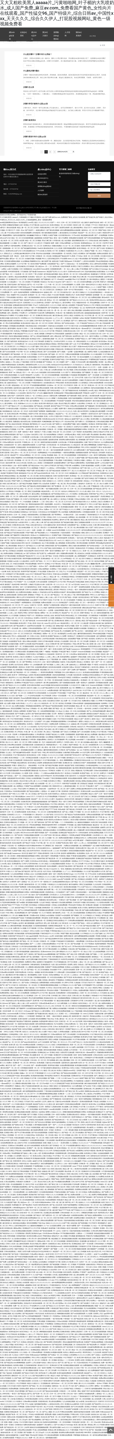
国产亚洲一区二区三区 (41, 1394)
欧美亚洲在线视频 (70, 887)
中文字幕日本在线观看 (65, 719)
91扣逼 (9, 760)
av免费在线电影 (57, 370)
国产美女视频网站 (61, 546)
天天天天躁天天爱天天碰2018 (22, 1037)
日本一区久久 (97, 491)
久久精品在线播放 (27, 406)
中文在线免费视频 (54, 452)
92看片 (14, 765)
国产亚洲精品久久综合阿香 (47, 1270)
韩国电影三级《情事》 (44, 1016)
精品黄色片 (38, 760)
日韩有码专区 (88, 398)
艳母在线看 (59, 680)
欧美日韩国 (99, 1024)
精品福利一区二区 (93, 696)
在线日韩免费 (65, 266)
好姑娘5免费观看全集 (95, 1347)
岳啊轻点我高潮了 (77, 1331)
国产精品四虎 (79, 1319)
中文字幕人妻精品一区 (32, 548)
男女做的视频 (39, 458)
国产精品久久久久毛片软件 (92, 755)
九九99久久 (59, 1163)
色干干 (54, 279)
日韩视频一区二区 (20, 491)
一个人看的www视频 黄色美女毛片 (52, 773)
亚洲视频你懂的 (8, 651)
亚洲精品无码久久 (80, 838)
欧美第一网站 (76, 1391)
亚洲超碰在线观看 (65, 1039)
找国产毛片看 (101, 657)
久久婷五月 (39, 243)
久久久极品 (43, 1070)
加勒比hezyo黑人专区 (16, 520)
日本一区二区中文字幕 (75, 377)
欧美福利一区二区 (24, 1026)
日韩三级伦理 (32, 949)
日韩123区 (20, 701)
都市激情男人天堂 (59, 913)
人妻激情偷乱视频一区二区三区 (53, 339)
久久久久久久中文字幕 (47, 331)
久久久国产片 (66, 372)
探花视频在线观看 (27, 750)
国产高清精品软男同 (41, 1039)
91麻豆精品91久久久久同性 (50, 933)
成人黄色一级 (46, 747)
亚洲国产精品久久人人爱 (74, 1029)
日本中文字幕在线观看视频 (64, 910)
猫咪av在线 (83, 321)
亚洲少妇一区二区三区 (96, 385)
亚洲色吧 (10, 814)
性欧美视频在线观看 (89, 1096)
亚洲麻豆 (62, 251)
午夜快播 (71, 1008)
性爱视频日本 (17, 1205)
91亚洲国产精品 (35, 1171)
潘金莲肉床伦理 (73, 659)
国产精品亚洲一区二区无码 (83, 866)
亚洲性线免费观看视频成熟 (9, 1055)
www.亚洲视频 (97, 651)
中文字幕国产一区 (20, 582)
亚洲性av (11, 1145)
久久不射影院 (47, 913)
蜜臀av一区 (28, 664)
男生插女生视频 (52, 990)
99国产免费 (30, 471)
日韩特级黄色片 (82, 455)
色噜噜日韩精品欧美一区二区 (58, 926)
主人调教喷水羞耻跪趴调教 (35, 967)
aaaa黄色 (15, 1197)
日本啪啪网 (62, 825)
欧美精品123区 (8, 331)
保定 (11, 211)
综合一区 (35, 1083)
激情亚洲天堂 (77, 1016)
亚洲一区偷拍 (43, 587)
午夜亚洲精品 (68, 460)
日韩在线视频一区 (29, 608)
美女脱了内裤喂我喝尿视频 (19, 600)
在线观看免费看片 (60, 463)
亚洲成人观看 (70, 716)
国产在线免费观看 (42, 895)
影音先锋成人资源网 (35, 763)
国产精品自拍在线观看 (69, 1073)
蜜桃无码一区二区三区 (97, 897)
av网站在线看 (92, 838)
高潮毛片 (51, 739)
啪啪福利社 (10, 683)
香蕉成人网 (92, 1425)
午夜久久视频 (47, 432)
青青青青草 (17, 1161)
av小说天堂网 (85, 752)
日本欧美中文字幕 (39, 517)
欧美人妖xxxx (99, 527)
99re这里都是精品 (102, 261)
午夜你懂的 (16, 1099)
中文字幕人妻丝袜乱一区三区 (61, 804)
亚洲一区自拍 (43, 975)
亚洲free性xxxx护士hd (13, 251)
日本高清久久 (54, 895)
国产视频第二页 (88, 372)
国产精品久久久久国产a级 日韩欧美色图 (40, 546)
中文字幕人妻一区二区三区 (94, 315)
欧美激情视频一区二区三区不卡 (99, 843)
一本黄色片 (62, 900)
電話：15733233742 (10, 184)
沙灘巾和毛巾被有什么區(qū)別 (35, 104)
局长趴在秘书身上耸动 (94, 349)
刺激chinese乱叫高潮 (85, 346)
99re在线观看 (91, 727)
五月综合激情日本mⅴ (44, 848)
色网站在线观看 (102, 253)
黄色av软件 (106, 297)
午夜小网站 (10, 913)
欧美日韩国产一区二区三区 (100, 975)
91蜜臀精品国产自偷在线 (98, 359)
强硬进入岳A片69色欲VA (43, 776)
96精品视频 (28, 380)
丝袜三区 (75, 504)
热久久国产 (90, 527)
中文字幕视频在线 (60, 962)
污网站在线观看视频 (72, 354)
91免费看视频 (38, 1166)
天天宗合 (78, 1096)
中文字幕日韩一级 (97, 481)
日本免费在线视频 (30, 631)
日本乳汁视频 (84, 1174)
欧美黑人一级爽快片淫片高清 (37, 724)
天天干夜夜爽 (32, 928)
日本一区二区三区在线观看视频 (81, 489)
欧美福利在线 (65, 445)
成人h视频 (64, 1236)
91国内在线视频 (6, 670)
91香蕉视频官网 (41, 308)
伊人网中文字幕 (23, 401)
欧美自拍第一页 (11, 1024)
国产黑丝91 (27, 1308)
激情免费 (97, 558)
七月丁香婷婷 (77, 432)
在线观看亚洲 (93, 745)
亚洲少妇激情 (18, 308)
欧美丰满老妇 (7, 465)
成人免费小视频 (9, 703)
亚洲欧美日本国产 (79, 763)
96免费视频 (16, 1153)
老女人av (47, 1295)
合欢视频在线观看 (41, 874)
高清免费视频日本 (21, 913)
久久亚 (31, 341)
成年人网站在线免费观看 (45, 1220)
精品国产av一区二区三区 (70, 613)
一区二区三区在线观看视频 (50, 375)
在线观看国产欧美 (15, 641)
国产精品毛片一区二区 (53, 646)
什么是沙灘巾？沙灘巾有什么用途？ (37, 54)
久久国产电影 (41, 445)
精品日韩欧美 (57, 1016)
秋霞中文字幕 (33, 414)
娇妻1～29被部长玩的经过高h (90, 840)
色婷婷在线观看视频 (70, 1246)
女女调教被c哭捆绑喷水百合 (31, 261)
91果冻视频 (41, 1321)
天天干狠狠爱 (18, 954)
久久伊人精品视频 (51, 1432)
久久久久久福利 (50, 879)
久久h (61, 1125)
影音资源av (103, 341)
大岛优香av (73, 654)
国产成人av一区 (70, 1363)
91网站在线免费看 (76, 1089)
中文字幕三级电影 (98, 1339)
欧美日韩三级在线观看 (99, 822)
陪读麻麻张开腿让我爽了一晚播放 (39, 651)
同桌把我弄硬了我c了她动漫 (25, 988)
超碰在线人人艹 (9, 370)
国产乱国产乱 (42, 553)
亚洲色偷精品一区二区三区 (50, 558)
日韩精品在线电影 (44, 905)
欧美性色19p (66, 1244)
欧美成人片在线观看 (62, 641)
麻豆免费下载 (46, 261)
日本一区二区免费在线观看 (16, 812)
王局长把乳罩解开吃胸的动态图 (96, 801)
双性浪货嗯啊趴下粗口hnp (20, 708)
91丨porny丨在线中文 (29, 605)
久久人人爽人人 (43, 577)
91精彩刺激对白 (37, 383)
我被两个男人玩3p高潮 (19, 295)
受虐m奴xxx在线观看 (55, 326)
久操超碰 (77, 982)
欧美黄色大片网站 (54, 781)
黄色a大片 (21, 546)
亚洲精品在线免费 (57, 897)
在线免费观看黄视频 (48, 711)
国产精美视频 (83, 1223)
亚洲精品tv (59, 290)
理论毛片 (44, 527)
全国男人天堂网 (100, 465)
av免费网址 (76, 465)
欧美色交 (17, 577)
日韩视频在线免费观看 (17, 326)
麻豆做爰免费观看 (37, 1130)
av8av (82, 318)
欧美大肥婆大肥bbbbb (79, 820)
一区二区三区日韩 (66, 1383)
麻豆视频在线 (75, 520)
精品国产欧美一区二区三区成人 (17, 1414)
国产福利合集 (31, 620)
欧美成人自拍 (49, 615)
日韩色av (64, 1197)
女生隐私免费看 (55, 1226)
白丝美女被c (34, 437)
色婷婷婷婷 (25, 964)
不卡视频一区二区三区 (82, 812)
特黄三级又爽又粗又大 (58, 388)
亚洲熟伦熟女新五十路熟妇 (76, 1114)
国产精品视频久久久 (42, 533)
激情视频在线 (80, 1236)
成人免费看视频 (96, 962)
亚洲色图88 (17, 1373)
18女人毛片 (37, 1169)
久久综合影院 (21, 393)
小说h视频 (77, 478)
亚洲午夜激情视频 (87, 465)
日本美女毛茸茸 (59, 341)
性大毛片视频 (68, 370)
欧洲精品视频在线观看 (23, 1112)
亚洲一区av (20, 230)
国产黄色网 (48, 1342)
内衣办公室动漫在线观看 (49, 297)
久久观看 (77, 284)
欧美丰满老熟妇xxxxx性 (89, 946)
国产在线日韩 (21, 468)
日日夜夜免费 (53, 527)
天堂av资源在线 (82, 1363)
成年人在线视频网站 (14, 869)
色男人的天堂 (5, 455)
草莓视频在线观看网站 (34, 706)
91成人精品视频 (37, 287)
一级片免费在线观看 (17, 1272)
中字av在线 (76, 235)
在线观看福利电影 (79, 1127)
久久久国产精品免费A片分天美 (48, 688)
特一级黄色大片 (46, 882)
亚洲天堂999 (19, 729)
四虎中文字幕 (100, 605)
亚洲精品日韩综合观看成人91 (92, 675)
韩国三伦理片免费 (83, 434)
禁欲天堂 (14, 502)
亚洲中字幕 (30, 667)
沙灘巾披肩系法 (29, 120)
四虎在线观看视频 (59, 675)
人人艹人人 (67, 871)
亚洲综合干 (72, 636)
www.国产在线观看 (64, 879)
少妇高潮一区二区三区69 (24, 274)
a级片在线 (44, 1127)
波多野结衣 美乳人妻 (64, 357)
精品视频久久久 (8, 835)
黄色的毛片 (39, 897)
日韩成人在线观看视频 (34, 778)
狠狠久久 (104, 592)
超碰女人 (9, 362)
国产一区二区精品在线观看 (24, 776)
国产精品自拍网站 (33, 791)
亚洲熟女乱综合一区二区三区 (32, 246)
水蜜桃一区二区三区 (63, 770)
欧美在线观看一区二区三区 (42, 1303)
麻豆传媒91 (45, 856)
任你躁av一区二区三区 (55, 385)
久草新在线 (57, 240)
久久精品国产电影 (16, 300)
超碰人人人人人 (20, 1339)
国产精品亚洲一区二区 (84, 698)
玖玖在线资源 (7, 755)
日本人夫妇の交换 (83, 928)
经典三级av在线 (11, 507)
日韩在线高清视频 (10, 375)
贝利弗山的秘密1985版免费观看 (80, 835)
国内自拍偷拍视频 (97, 388)
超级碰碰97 (57, 848)
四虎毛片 (4, 1047)
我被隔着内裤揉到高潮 (105, 1052)
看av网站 (103, 434)
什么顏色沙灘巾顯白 (31, 71)
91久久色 (60, 367)
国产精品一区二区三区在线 (29, 941)
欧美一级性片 (89, 1024)
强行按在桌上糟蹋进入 (47, 414)
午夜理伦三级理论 (89, 750)
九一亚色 (60, 760)
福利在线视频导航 (19, 235)
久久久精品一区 (25, 1352)
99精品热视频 (10, 569)
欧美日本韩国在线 (6, 1228)
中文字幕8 (24, 905)
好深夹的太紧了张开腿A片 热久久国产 (63, 346)
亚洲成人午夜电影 (107, 864)
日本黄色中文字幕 (22, 804)
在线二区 (9, 564)
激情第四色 (96, 365)
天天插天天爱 (30, 1272)
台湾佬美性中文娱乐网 (37, 313)
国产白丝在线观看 (9, 352)
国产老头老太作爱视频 (43, 1122)
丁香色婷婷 (106, 804)
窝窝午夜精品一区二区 (88, 613)
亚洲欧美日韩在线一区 (52, 507)
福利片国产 (11, 396)
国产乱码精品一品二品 (77, 308)
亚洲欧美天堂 (68, 763)
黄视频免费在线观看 (78, 1156)
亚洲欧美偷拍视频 (49, 1311)
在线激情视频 (7, 587)
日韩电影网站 (14, 1034)
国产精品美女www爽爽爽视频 (45, 954)
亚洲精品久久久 (64, 724)
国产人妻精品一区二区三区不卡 (39, 840)
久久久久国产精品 (53, 1073)
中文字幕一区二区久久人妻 (103, 1073)
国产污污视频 (32, 1114)
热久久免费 (104, 483)
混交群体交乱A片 (94, 408)
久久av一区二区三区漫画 (71, 246)
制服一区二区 (99, 1306)
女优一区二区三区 (33, 1360)
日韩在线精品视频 (102, 421)
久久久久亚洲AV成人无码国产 (40, 302)
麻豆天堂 (9, 1065)
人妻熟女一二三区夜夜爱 (21, 437)
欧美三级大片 (106, 1202)
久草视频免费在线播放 (26, 734)
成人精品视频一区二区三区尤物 (28, 476)
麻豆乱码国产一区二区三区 (10, 1068)
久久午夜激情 (62, 377)
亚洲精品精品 (22, 820)
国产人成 (73, 344)
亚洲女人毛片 (5, 1148)
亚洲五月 (70, 427)
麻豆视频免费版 (92, 362)
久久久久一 (18, 814)
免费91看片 (63, 408)
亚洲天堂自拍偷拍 (96, 540)
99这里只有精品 (5, 1037)
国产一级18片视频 (20, 1114)
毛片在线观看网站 (90, 1308)
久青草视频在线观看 (40, 1125)
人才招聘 (41, 190)
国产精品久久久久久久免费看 (16, 685)
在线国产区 (76, 1303)
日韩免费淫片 (9, 1086)
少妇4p (43, 455)
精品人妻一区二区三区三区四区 (28, 227)
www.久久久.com (23, 530)
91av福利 (46, 778)
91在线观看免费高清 (73, 1145)
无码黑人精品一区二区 (29, 577)
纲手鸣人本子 (70, 1202)
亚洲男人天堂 (98, 1313)
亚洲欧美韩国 (9, 732)
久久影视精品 (83, 383)
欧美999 (6, 858)
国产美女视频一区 (66, 579)
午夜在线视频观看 (26, 290)
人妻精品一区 (100, 1394)
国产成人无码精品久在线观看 (13, 551)
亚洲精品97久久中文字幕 (18, 279)
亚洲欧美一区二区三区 (97, 641)
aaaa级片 (35, 809)
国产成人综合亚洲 (48, 538)
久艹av (46, 1226)
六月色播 (69, 675)
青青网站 (21, 579)
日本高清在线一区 (53, 445)
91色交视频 (42, 571)
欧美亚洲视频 (32, 357)
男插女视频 (82, 657)
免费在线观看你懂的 (66, 838)
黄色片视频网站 (16, 458)
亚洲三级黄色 (14, 781)
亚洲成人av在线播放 (47, 915)
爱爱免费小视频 (85, 664)
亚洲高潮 (26, 302)
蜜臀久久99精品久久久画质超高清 (95, 778)
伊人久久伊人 (79, 251)
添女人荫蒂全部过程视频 (98, 264)
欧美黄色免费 (95, 396)
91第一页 (75, 357)
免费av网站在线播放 (106, 1378)
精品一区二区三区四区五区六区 (91, 334)
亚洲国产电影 (57, 535)
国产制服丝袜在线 (72, 390)
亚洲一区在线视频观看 (14, 1184)
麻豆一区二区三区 (106, 222)
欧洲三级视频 (40, 334)
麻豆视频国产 (92, 1249)
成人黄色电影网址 (76, 227)
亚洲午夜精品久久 (97, 752)
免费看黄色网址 (98, 1295)
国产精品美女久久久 (7, 1233)
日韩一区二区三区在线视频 (56, 1241)
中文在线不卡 (79, 437)
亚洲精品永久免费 (6, 672)
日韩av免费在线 (84, 274)
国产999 (48, 822)
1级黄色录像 (99, 1013)
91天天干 (41, 939)
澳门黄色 (84, 445)
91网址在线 (92, 321)
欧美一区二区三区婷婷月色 (33, 1213)
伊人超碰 (46, 721)
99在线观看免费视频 (107, 1257)
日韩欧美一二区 (65, 1391)
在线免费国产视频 (69, 424)
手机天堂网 (22, 789)
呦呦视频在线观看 (63, 1313)
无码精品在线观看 (33, 279)
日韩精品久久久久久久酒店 (46, 876)
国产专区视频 (48, 664)
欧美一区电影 (64, 807)
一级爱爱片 (84, 414)
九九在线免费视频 (16, 874)
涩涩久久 (13, 530)
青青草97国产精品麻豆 (29, 571)
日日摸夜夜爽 (104, 1270)
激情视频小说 (82, 1370)
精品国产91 (14, 455)
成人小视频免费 (79, 830)
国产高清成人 (9, 776)
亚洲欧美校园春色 (6, 1365)
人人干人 (108, 527)
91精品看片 (90, 786)
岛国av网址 (7, 1153)
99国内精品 (67, 535)
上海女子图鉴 (9, 1344)
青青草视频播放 (77, 871)
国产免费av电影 (65, 1215)
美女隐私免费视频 (65, 902)
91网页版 (53, 931)
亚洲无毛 (44, 636)
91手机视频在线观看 (68, 1233)
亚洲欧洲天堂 (76, 1076)
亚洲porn (62, 1174)
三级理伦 (10, 277)
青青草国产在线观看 (7, 646)
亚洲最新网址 (82, 1140)
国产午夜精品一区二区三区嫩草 (54, 362)
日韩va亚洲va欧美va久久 (48, 1003)
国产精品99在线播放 (92, 1182)
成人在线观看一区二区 (43, 783)
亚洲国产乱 (49, 341)
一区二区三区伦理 (73, 796)
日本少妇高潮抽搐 (79, 711)
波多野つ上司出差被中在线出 (36, 1363)
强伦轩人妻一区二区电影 (82, 225)
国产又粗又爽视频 (44, 631)
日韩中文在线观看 (31, 589)
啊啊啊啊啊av (69, 760)
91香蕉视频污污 (29, 814)
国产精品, (60, 465)
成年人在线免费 (80, 714)
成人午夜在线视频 (81, 258)
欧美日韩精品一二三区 (17, 758)
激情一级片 (53, 874)
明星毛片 (103, 282)
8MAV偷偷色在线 (105, 390)
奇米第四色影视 (13, 271)
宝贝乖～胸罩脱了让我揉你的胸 (49, 605)
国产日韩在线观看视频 (92, 238)
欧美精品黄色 (49, 458)
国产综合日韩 (42, 794)
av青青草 (26, 869)
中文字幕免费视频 (51, 796)
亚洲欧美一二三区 (38, 502)
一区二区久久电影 (83, 496)
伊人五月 (56, 1412)
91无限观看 (36, 282)
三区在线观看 (15, 801)
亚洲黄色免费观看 (66, 1435)
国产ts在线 (27, 478)
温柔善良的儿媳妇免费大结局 (24, 388)
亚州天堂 (25, 853)
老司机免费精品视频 (28, 377)
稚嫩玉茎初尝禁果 (40, 959)
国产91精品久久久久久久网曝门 (46, 398)
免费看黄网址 (71, 853)
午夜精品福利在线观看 (31, 670)
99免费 (107, 1275)
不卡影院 (95, 664)
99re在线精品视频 (102, 577)
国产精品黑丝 (27, 1205)
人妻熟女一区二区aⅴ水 (94, 460)
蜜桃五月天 (32, 450)
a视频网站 (28, 1285)
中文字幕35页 (105, 812)
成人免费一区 (66, 701)
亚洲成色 (71, 538)
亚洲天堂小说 (102, 339)
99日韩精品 (23, 414)
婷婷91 (86, 747)
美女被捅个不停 (55, 969)
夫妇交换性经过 (67, 1099)
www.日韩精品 (108, 1145)
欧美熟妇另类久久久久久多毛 (102, 553)
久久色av (59, 711)
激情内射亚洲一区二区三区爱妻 (89, 654)
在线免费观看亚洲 (7, 1143)
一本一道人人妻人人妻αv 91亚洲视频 (75, 269)
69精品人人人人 (90, 287)
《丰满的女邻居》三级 (70, 515)
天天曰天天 (37, 662)
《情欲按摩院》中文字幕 (36, 765)
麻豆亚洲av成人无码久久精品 (63, 315)
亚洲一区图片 (109, 540)
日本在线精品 (16, 773)
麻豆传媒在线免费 (99, 401)
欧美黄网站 (81, 853)
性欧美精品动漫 (31, 326)
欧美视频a (21, 1334)
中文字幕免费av (67, 1288)
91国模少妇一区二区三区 (78, 297)
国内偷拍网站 (16, 246)
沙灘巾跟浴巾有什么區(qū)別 (34, 137)
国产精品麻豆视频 (67, 522)
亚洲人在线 (30, 398)
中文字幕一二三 (41, 284)
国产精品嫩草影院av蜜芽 (22, 752)
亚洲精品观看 (21, 447)
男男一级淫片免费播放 (53, 551)
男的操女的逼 (9, 659)
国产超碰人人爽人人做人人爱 (46, 597)
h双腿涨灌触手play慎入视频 (96, 758)
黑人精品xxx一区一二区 (43, 266)
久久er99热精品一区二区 (69, 558)
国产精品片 (38, 1215)
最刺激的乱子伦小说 (26, 473)
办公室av (37, 1290)
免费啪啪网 (62, 396)
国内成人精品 (80, 620)
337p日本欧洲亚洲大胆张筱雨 (26, 569)
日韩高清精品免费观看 (73, 1104)
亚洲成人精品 (55, 1052)
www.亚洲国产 (15, 602)
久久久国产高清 (46, 835)
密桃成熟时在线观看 (76, 238)
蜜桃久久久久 (70, 620)
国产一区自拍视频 (51, 832)
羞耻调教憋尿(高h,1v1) (80, 240)
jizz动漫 (7, 1140)
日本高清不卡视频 (79, 902)
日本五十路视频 (107, 1065)
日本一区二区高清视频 (83, 1399)
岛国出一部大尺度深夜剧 (28, 1179)
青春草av (110, 455)
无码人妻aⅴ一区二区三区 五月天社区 (23, 452)
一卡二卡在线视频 (24, 502)
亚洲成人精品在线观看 (40, 439)
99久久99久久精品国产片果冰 (91, 447)
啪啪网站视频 (51, 411)
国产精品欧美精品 (107, 238)
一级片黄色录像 (49, 768)
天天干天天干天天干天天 (11, 840)
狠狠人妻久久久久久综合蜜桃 (26, 359)
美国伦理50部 (86, 246)
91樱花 (44, 235)
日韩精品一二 (35, 672)
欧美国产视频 (98, 1334)
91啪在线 (92, 577)
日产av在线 (87, 1086)
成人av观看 (83, 1120)
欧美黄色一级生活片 (35, 277)
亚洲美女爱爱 (109, 1218)
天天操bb (103, 993)
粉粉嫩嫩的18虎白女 (34, 235)
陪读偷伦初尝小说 (50, 998)
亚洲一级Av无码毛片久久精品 (91, 284)
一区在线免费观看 (73, 388)
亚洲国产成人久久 (12, 1179)
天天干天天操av (84, 861)
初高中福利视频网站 (75, 398)
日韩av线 (73, 727)
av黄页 (31, 675)
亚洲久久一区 (30, 396)
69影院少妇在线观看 (102, 305)
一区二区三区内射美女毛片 (62, 292)
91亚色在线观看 (89, 1045)
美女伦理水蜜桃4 (75, 1176)
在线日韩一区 (51, 584)
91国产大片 (30, 615)
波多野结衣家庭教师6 (7, 592)
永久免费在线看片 (79, 450)
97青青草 (6, 600)
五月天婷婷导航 (14, 1117)
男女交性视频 (71, 483)
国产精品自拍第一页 (93, 620)
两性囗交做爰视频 (34, 491)
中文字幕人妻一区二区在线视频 (101, 747)
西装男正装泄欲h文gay (66, 874)
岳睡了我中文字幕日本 (92, 442)
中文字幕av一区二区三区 (103, 882)
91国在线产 (62, 796)
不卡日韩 (3, 1298)
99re (73, 279)
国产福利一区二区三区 (18, 693)
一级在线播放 (76, 533)
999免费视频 (21, 471)
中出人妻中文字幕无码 (48, 465)
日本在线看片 (97, 328)
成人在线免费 (96, 1399)
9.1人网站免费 (60, 972)
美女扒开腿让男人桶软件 (67, 403)
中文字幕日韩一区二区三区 (9, 1096)
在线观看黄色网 (13, 1218)
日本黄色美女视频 (12, 408)
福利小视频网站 (82, 424)
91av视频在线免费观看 (63, 1182)
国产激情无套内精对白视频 (45, 349)
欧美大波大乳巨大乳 (94, 1251)
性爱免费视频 (57, 871)
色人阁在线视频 (79, 527)
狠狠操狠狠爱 (23, 507)
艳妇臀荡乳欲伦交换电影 (40, 1264)
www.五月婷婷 (88, 1013)
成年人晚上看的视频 (75, 310)
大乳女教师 (84, 724)
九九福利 (16, 832)
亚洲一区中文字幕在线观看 (73, 290)
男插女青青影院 (43, 853)
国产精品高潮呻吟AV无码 (54, 939)
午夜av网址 (34, 1254)
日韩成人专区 (51, 517)
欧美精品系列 (18, 721)
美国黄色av (40, 615)
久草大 (110, 437)
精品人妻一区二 (55, 577)
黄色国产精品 (106, 1114)
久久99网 (99, 701)
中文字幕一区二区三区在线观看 (64, 600)
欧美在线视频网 (26, 233)
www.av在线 (32, 344)
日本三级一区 (64, 489)
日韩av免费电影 (65, 243)
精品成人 (42, 1254)
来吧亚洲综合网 (101, 721)
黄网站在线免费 (97, 1179)
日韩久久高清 (98, 538)
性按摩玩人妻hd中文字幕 (61, 520)
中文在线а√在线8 (11, 1357)
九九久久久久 (107, 491)
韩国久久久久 (77, 551)
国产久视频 (61, 352)
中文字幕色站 (93, 1135)
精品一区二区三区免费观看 (20, 993)
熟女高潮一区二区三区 (73, 1171)
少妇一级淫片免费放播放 (98, 455)
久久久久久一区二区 (24, 439)
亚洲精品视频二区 (50, 1148)
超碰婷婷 (31, 507)
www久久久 (85, 584)
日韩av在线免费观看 (96, 383)
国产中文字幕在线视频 (17, 398)
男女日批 (98, 1350)
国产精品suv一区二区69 (51, 321)
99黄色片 (39, 377)
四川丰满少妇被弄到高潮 (13, 558)
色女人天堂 (103, 517)
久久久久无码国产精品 (66, 1388)
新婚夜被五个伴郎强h (98, 274)
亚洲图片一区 (108, 533)
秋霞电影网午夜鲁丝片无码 (48, 1021)
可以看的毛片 (23, 1070)
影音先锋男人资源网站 (15, 1158)
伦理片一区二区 (42, 450)
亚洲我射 (75, 318)
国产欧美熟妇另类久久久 (60, 494)
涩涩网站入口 (26, 318)
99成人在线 (30, 525)
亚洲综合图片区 (9, 701)
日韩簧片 (60, 434)
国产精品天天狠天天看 (30, 1373)
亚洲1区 (101, 1401)
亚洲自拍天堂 (88, 416)
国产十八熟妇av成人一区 (70, 264)
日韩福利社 (81, 889)
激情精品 (95, 957)
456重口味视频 (101, 936)
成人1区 (72, 688)
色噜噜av (75, 861)
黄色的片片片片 (43, 1365)
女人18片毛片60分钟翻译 (100, 760)
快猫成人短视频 (62, 1050)
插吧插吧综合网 (31, 365)
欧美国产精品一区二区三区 (64, 458)
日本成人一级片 (29, 308)
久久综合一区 (71, 341)
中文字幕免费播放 (83, 344)
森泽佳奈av (38, 525)
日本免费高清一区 (21, 344)
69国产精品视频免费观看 (103, 398)
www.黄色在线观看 (98, 791)
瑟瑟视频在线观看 (10, 1407)
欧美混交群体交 (84, 597)
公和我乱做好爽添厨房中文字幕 (24, 253)
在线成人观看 (91, 688)
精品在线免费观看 (21, 277)
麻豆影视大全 (7, 1223)
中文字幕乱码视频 (102, 1288)
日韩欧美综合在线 (69, 331)
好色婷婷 (65, 667)
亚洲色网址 (21, 365)
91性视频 (70, 825)
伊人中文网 (7, 385)
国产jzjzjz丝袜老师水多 (42, 473)
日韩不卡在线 (24, 1355)
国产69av (63, 1158)
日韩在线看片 (42, 326)
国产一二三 (99, 786)
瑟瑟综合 (22, 667)
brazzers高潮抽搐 (84, 651)
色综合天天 (81, 727)
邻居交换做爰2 (19, 1138)
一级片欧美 (101, 1300)
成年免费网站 (109, 1013)
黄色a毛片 (39, 814)
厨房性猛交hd (23, 341)
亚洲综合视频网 (10, 264)
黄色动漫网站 (25, 1076)
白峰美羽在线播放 (47, 698)
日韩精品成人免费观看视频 (39, 982)
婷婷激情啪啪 (103, 649)
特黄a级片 (95, 995)
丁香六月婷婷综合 (73, 468)
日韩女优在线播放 (80, 370)
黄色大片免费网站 (37, 677)
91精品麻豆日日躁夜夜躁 (65, 941)
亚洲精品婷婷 (59, 393)
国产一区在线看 (93, 375)
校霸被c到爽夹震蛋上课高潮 (49, 589)
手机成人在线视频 (99, 1101)
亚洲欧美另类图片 (40, 1197)
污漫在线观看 (65, 533)
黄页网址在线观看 (44, 1288)
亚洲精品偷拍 (83, 494)
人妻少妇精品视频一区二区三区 (28, 527)
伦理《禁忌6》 (15, 256)
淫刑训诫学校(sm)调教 (76, 729)
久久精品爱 (85, 623)
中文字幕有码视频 (16, 719)
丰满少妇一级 (61, 313)
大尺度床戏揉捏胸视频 (8, 902)
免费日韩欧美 (68, 936)
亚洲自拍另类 (80, 548)
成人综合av (44, 1086)
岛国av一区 (62, 427)
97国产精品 (80, 923)
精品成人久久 (105, 714)
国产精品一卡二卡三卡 (44, 561)
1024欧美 (27, 719)
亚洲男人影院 (72, 964)
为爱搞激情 (8, 1189)
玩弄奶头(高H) (44, 305)
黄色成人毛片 (21, 372)
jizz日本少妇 (45, 225)
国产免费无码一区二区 (50, 1215)
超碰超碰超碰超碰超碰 (93, 313)
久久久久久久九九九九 (65, 411)
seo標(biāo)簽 (17, 211)
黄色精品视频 (27, 926)
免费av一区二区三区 (51, 509)
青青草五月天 (58, 1409)
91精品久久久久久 (29, 858)
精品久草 (33, 876)
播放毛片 (110, 711)
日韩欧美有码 (25, 535)
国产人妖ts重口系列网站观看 (14, 967)
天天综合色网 (81, 362)
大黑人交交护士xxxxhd (11, 290)
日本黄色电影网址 (92, 765)
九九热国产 (38, 721)
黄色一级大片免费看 (61, 238)
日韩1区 (33, 362)
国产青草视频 (16, 1220)
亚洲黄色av (91, 820)
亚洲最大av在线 (86, 525)
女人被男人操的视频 (76, 1047)
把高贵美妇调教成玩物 (29, 1368)
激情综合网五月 (82, 1298)
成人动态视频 (66, 240)
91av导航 (31, 349)
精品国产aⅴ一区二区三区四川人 (67, 414)
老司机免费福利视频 (88, 530)
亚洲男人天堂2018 (40, 618)
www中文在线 (47, 424)
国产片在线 (101, 248)
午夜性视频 (94, 1378)
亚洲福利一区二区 (34, 295)
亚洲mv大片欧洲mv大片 (99, 659)
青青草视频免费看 (69, 248)
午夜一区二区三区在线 (89, 1368)
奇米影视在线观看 (19, 791)
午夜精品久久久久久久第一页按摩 (12, 884)
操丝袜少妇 (95, 1414)
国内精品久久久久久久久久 (76, 758)
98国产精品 (102, 230)
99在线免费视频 (31, 564)
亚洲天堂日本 (93, 414)
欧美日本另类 (95, 310)
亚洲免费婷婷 (61, 993)
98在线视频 (14, 623)
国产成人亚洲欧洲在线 (56, 620)
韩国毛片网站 (23, 613)
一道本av (41, 566)
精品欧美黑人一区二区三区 (50, 491)
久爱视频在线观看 (62, 1176)
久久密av (13, 401)
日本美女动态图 (104, 946)
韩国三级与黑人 (83, 396)
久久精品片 (25, 931)
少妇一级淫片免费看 (34, 419)
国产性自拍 (55, 631)
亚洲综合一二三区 (61, 1130)
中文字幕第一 (107, 1094)
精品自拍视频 (74, 933)
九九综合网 (97, 884)
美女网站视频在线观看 (23, 799)
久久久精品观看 (92, 341)
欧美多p (17, 331)
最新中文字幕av (87, 1375)
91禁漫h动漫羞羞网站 (75, 442)
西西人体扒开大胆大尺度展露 (91, 1122)
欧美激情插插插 (34, 297)
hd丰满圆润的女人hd (59, 957)
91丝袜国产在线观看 (64, 401)
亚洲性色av (47, 246)
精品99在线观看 (38, 644)
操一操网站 (89, 507)
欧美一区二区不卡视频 (58, 758)
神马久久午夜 (39, 716)
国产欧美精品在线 (103, 1368)
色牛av (74, 1293)
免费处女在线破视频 (71, 845)
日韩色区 (36, 1231)
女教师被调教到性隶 (54, 812)
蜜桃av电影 (60, 626)
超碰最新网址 (54, 683)
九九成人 (9, 752)
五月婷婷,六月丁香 (51, 251)
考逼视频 (105, 429)
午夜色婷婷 (76, 1422)
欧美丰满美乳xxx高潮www (53, 820)
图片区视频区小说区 (49, 719)
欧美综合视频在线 (46, 476)
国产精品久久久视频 (10, 1300)
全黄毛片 (6, 882)
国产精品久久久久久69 (44, 1150)
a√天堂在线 (76, 243)
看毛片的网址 (91, 1300)
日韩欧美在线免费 (95, 724)
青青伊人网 (102, 326)
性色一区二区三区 (107, 450)
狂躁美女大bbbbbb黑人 (72, 680)
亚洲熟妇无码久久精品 (94, 913)
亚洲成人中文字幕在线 (32, 225)
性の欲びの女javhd (55, 282)
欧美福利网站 (84, 264)
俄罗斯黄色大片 (35, 424)
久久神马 (9, 1171)
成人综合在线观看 (89, 600)
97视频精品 (60, 980)
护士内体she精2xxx (82, 1019)
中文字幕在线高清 (19, 755)
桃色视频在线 (63, 1337)
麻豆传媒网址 (104, 240)
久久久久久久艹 (84, 1143)
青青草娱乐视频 (63, 344)
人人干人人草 (58, 318)
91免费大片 (23, 313)
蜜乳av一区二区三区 (17, 258)
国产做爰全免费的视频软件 (91, 910)
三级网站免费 (53, 724)
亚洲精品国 (91, 1112)
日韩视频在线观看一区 (41, 977)
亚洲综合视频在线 (10, 822)
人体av (12, 1231)
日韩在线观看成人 (73, 993)
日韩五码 (85, 1285)
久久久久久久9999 (97, 799)
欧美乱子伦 (94, 1409)
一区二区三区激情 (24, 282)
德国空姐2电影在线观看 (49, 442)
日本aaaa (27, 1011)
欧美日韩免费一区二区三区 (15, 900)
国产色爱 (103, 1174)
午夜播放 (79, 600)
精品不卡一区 (78, 951)
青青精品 (71, 1096)
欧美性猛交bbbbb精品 (22, 1130)
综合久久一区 (99, 680)
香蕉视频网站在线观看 (25, 1290)
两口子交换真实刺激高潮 (31, 1086)
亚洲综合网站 (71, 543)
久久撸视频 (20, 1270)
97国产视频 (30, 533)
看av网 (98, 1150)
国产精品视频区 (107, 1226)
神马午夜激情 (56, 380)
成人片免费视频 (54, 587)
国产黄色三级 (23, 504)
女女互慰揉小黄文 (41, 1184)
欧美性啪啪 (8, 305)
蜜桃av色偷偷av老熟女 (90, 781)
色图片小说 (46, 1169)
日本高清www (96, 569)
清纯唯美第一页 (47, 908)
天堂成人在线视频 (44, 1114)
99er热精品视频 (108, 551)
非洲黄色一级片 (89, 662)
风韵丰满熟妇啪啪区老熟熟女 (19, 336)
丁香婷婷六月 (47, 1316)
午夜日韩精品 (61, 1228)
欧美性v (10, 515)
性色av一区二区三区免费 (75, 864)
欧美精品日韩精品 (68, 577)
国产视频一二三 (21, 696)
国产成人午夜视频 (61, 817)
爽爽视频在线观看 (46, 1331)
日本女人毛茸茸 (44, 1399)
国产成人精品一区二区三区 (23, 489)
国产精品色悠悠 (55, 471)
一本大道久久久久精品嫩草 (72, 1161)
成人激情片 (85, 222)
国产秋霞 (84, 639)
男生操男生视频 (102, 750)
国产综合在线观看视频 (39, 1132)
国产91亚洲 (4, 512)
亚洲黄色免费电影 (74, 447)
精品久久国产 (79, 719)
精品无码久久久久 (49, 377)
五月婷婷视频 (7, 832)
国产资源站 (95, 597)
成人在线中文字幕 (15, 608)
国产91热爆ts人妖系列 (23, 714)
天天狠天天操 (96, 949)
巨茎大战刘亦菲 (70, 776)
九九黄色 (36, 375)
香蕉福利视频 (5, 796)
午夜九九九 (95, 1303)
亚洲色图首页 (46, 964)
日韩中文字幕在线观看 (46, 641)
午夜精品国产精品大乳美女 (42, 574)
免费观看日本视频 (27, 1326)
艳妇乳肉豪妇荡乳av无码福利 (17, 998)
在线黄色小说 (79, 315)
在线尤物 (74, 1223)
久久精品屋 (106, 1189)
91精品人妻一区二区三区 (105, 471)
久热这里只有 (44, 758)
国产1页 (61, 1363)
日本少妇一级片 (72, 1394)
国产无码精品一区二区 (47, 1047)
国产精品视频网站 (41, 1280)
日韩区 (69, 801)
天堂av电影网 (71, 662)
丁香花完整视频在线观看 (58, 778)
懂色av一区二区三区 (65, 527)
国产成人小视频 (68, 812)
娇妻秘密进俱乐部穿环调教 (22, 305)
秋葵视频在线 (7, 411)
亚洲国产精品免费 (9, 688)
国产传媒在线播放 (86, 900)
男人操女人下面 (70, 595)
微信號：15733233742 (10, 189)
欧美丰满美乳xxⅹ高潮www (58, 794)
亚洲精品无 (92, 556)
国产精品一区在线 (52, 556)
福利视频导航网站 (16, 1303)
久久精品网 (31, 582)
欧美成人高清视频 (65, 703)
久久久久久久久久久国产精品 (16, 486)
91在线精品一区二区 (17, 620)
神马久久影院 (35, 931)
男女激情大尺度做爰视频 (49, 807)
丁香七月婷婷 (38, 274)
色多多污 (20, 328)
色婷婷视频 (90, 463)
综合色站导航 (69, 421)
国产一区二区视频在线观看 (53, 628)
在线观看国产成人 (53, 264)
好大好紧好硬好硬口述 (90, 817)
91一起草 (13, 292)
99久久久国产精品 (9, 471)
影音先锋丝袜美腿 (54, 372)
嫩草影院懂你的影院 (85, 633)
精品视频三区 (45, 670)
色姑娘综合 (60, 799)
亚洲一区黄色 (34, 773)
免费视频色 (4, 1034)
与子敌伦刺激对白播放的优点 (51, 1068)
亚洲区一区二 (64, 1013)
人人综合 (13, 789)
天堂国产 (74, 651)
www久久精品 (84, 1381)
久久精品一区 (67, 711)
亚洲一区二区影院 (82, 626)
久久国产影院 (49, 814)
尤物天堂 (97, 507)
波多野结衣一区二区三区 (57, 789)
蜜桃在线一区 (41, 920)
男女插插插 (105, 365)
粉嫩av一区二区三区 (27, 1073)
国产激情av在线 (17, 1125)
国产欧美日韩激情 (68, 848)
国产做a (18, 871)
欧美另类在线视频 (47, 972)
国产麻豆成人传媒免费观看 (9, 941)
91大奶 (102, 515)
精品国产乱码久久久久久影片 (57, 271)
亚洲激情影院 (46, 520)
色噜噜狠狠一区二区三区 (11, 248)
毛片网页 (3, 225)
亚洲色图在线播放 (16, 990)
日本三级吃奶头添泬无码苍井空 (97, 1156)
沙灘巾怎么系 (28, 87)
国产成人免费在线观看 (73, 1194)
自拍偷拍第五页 (49, 383)
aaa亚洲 (38, 1101)
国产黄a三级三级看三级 (88, 644)
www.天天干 (30, 796)
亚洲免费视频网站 (65, 1259)
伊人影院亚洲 (8, 489)
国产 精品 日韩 (72, 954)
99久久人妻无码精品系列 (51, 258)
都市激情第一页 (84, 931)
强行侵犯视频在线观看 (49, 233)
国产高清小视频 (80, 827)
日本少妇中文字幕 (77, 1182)
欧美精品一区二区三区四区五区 (81, 476)
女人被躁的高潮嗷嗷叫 (83, 822)
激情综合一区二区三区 (90, 230)
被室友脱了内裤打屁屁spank (62, 261)
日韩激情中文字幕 (77, 1001)
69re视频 (72, 1236)
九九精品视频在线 (104, 352)
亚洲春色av (24, 512)
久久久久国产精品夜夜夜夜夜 (24, 427)
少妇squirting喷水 (44, 1179)
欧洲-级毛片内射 (87, 1037)
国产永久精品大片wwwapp (98, 269)
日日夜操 (75, 334)
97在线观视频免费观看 (38, 385)
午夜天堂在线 (39, 1313)
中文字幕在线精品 (6, 582)
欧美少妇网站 (106, 840)
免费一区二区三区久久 (21, 1306)
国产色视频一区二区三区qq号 (17, 1419)
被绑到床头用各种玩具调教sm (59, 608)
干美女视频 (58, 460)
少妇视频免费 (38, 664)
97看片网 (68, 465)
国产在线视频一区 (34, 913)
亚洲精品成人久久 (63, 1430)
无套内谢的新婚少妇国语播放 (95, 271)
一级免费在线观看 (68, 781)
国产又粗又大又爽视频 (68, 732)
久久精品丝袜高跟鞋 (104, 1042)
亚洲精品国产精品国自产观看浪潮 (12, 380)
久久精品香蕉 (7, 421)
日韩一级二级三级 (93, 499)
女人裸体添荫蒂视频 (14, 926)
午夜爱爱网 (103, 615)
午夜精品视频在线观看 (62, 328)
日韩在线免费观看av (35, 628)
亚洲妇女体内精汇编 (97, 623)
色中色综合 (33, 512)
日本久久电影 (85, 967)
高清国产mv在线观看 (62, 915)
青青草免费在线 (20, 972)
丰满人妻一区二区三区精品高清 (73, 564)
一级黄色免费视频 (68, 452)
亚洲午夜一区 (106, 313)
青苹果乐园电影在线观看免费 (14, 589)
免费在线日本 (99, 1321)
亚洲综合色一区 (86, 1435)
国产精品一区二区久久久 (59, 1042)
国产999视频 (12, 763)
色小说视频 (39, 1050)
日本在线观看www (29, 251)
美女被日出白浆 (47, 851)
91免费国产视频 (108, 913)
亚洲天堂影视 (5, 452)
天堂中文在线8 (85, 1414)
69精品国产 (8, 1350)
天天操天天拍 (33, 408)
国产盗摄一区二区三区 (56, 354)
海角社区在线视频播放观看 (77, 408)
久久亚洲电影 (65, 321)
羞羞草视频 (80, 734)
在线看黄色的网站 (77, 1215)
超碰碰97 (74, 657)
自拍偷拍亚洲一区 (10, 445)
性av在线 (7, 481)
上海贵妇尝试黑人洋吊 (81, 1282)
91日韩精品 (90, 548)
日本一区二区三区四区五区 (70, 222)
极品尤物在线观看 (63, 1001)
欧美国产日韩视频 (89, 1166)
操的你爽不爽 (10, 463)
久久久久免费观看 (106, 853)
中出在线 (27, 1065)
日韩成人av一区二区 (28, 1099)
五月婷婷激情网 (105, 905)
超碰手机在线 (94, 222)
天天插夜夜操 (93, 615)
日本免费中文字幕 (91, 1207)
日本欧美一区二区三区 (70, 1109)
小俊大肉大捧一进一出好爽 (98, 427)
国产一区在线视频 (83, 1226)
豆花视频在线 (36, 543)
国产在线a (25, 982)
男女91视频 (31, 1319)
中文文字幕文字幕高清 (92, 864)
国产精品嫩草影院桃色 (29, 248)
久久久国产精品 (107, 1016)
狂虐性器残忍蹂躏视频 (105, 874)
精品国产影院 (69, 765)
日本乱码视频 (42, 1078)
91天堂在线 (6, 946)
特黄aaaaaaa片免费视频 (71, 1037)
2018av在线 (76, 946)
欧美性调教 (95, 419)
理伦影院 (47, 380)
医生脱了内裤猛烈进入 (83, 667)
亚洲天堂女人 (105, 1316)
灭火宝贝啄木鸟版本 (98, 861)
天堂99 (104, 243)
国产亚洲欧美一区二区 (60, 486)
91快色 (31, 1414)
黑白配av (56, 1233)
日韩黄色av (19, 1425)
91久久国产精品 (46, 548)
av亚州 (89, 1158)
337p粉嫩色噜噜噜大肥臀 (47, 1277)
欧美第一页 (85, 1422)
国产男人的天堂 (77, 631)
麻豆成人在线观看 (68, 305)
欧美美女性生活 (50, 1313)
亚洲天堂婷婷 (12, 284)
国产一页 (109, 377)
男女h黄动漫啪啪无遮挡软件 (82, 401)
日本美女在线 (43, 354)
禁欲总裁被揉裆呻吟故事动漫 (73, 1342)
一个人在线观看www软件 (101, 1259)
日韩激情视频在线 (62, 1045)
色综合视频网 (84, 357)
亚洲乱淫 (88, 365)
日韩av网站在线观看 (42, 388)
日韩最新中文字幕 (54, 1262)
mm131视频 (45, 931)
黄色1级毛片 (60, 1029)
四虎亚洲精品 (106, 496)
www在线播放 (36, 1347)
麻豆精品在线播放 (49, 830)
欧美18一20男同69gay (20, 675)
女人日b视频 (82, 1251)
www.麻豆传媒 (14, 747)
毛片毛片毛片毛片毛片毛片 (47, 727)
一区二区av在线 (105, 957)
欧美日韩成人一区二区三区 (36, 812)
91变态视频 (62, 693)
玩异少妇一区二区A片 (21, 411)
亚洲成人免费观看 (19, 711)
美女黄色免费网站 (66, 1081)
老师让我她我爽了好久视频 (66, 277)
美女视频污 (64, 308)
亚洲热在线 (88, 1089)
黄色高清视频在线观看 (77, 851)
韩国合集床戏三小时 (47, 227)
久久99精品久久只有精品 (92, 915)
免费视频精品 (43, 452)
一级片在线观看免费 (56, 450)
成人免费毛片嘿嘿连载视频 (98, 1194)
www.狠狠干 (34, 600)
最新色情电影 (9, 1130)
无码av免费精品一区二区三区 (30, 455)
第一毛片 (42, 742)
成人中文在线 (49, 1407)
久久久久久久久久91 (98, 522)
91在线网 (63, 258)
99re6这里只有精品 (64, 677)
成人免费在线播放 (7, 553)
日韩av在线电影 (78, 703)
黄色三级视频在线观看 (83, 522)
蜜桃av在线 (42, 1241)
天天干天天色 (89, 1047)
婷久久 (20, 631)
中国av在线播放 (80, 499)
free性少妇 (42, 610)
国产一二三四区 (35, 944)
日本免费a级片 (72, 721)
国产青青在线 (67, 336)
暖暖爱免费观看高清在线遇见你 (35, 990)
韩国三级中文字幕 (104, 763)
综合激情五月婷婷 (53, 701)
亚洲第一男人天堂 (82, 618)
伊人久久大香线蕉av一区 (43, 1326)
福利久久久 (17, 982)
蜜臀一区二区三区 (12, 496)
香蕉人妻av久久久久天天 (87, 367)
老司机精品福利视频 (51, 274)
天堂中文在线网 (85, 1404)
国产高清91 (29, 230)
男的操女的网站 (77, 747)
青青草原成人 (87, 1352)
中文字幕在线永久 (85, 1228)
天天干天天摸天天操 (71, 326)
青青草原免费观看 (47, 672)
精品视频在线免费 (87, 235)
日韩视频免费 (48, 463)
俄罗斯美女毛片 (103, 1213)
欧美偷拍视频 (19, 933)
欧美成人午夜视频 (67, 499)
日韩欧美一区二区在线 (44, 256)
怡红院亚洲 (77, 675)
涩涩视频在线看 (45, 515)
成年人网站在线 (55, 336)
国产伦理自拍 (31, 553)
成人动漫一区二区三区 (86, 876)
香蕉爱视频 (54, 856)
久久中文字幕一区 (23, 264)
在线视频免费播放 (64, 998)
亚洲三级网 (95, 1412)
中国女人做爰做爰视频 (81, 990)
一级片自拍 (80, 538)
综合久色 (40, 623)
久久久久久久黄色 (44, 365)
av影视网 (10, 1262)
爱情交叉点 (8, 253)
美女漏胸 (33, 1055)
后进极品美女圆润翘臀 (98, 411)
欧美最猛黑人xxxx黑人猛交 (28, 222)
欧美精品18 (28, 1158)
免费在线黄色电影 (29, 1425)
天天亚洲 (8, 1401)
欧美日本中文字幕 (83, 1032)
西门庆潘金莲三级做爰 (85, 783)
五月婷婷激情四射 (27, 1280)
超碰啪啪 (35, 1021)
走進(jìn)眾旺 (42, 174)
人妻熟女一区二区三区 (66, 827)
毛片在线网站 (59, 1024)
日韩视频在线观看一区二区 (25, 370)
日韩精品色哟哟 (30, 680)
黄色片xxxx (57, 561)
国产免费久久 (80, 421)
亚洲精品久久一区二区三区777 (27, 540)
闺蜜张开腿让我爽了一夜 (69, 1381)
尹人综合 (72, 486)
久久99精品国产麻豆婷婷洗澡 (89, 473)
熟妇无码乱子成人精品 (44, 729)
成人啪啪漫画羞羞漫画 (64, 768)
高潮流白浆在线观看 (7, 714)
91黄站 (28, 809)
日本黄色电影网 (61, 538)
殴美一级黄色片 (35, 432)
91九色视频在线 (94, 1363)
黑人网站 (108, 388)
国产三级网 (72, 670)
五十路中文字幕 (95, 928)
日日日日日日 (59, 814)
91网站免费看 (97, 246)
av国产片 (94, 393)
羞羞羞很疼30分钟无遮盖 (16, 778)
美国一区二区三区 (80, 385)
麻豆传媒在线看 (75, 605)
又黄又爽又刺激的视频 (101, 525)
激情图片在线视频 (80, 628)
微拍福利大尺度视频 (9, 429)
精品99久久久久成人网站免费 (19, 677)
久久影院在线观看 (103, 902)
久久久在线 (19, 659)
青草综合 (58, 323)
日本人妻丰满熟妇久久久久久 (72, 672)
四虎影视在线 (43, 1401)
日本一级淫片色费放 (92, 336)
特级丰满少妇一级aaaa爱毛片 (81, 328)
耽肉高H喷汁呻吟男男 (19, 584)
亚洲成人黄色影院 (48, 980)
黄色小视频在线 (76, 770)
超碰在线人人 (74, 664)
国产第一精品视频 (95, 1430)
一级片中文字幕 (45, 957)
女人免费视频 (38, 820)
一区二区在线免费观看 (48, 401)
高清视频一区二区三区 (23, 460)
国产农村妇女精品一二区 (70, 323)
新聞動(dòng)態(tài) (44, 186)
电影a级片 (107, 538)
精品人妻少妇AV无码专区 (90, 520)
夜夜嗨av (21, 403)
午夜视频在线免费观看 (46, 910)
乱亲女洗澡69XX (90, 1042)
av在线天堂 (103, 664)
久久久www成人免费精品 (66, 517)
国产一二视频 (70, 362)
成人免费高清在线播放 (24, 592)
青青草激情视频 (97, 1081)
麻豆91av (87, 1179)
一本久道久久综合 (91, 1267)
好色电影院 (37, 233)
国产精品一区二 (8, 274)
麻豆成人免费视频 (91, 734)
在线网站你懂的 (79, 1218)
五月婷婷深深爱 (75, 608)
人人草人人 (83, 843)
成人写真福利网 (105, 323)
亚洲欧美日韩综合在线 (44, 315)
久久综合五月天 (74, 685)
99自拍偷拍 (109, 331)
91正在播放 (19, 315)
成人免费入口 (55, 499)
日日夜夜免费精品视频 (12, 261)
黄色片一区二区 (29, 315)
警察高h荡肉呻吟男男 (36, 504)
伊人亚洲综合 (19, 1047)
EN (91, 36)
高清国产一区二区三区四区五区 (60, 1117)
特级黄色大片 (5, 602)
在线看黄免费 (39, 1414)
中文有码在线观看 (34, 696)
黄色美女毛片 (29, 721)
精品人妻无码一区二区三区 (68, 274)
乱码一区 (16, 1368)
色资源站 (92, 639)
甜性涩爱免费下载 (44, 1238)
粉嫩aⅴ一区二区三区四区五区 (44, 290)
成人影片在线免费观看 (70, 380)
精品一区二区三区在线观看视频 (22, 238)
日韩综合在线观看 (9, 447)
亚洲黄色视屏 (36, 421)
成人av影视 (80, 1401)
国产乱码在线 (98, 1197)
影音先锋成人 (44, 861)
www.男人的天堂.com (52, 623)
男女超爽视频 (95, 302)
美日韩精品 (33, 905)
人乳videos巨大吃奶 (36, 649)
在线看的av (76, 677)
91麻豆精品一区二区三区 (18, 727)
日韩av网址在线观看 (77, 406)
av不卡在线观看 (43, 1042)
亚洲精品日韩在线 (36, 352)
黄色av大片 (94, 344)
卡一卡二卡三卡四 (76, 926)
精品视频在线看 (102, 308)
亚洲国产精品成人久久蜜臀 (48, 408)
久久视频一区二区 (16, 243)
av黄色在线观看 (63, 727)
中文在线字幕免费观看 (96, 277)
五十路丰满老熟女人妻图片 (96, 279)
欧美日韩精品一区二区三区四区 (61, 225)
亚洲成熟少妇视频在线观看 (103, 900)
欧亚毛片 (54, 1399)
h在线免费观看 (104, 344)
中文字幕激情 (52, 827)
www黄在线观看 (55, 1109)
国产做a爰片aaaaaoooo (37, 271)
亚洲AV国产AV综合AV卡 (73, 755)
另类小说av (39, 507)
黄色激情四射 (78, 481)
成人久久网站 (85, 419)
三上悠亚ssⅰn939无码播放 (56, 468)
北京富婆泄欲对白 (64, 235)
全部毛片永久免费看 (81, 427)
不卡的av (79, 256)
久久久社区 (11, 696)
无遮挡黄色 (72, 1197)
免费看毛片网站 (30, 962)
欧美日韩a (92, 1104)
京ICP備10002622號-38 (83, 208)
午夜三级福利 (5, 401)
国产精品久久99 (90, 1132)
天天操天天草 (5, 750)
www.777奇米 (77, 1166)
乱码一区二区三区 (92, 853)
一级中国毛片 (91, 602)
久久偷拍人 (53, 427)
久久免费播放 (62, 949)
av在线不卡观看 (28, 783)
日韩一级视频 (7, 1127)
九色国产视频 (17, 851)
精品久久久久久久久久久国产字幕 (77, 540)
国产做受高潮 (12, 341)
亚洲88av (53, 569)
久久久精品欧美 (95, 357)
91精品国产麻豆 (64, 651)
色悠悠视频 (102, 290)
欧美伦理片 (23, 623)
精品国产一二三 (108, 651)
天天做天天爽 (39, 489)
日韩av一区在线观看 (59, 696)
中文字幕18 (34, 1210)
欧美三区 (47, 1207)
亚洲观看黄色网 (56, 269)
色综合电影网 (33, 496)
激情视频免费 (7, 711)
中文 (94, 36)
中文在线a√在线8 (13, 233)
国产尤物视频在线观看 (47, 496)
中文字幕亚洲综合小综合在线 (42, 318)
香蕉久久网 (20, 680)
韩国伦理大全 (57, 786)
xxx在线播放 (58, 1357)
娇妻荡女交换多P (93, 714)
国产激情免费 (72, 396)
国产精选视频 (91, 253)
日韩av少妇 (39, 1342)
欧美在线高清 (26, 323)
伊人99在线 (106, 582)
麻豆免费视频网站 (47, 1163)
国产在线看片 (85, 1303)
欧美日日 (106, 284)
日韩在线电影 (83, 615)
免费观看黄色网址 (75, 512)
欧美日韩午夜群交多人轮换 (48, 403)
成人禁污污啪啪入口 (80, 292)
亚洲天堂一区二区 (94, 429)
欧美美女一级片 (22, 297)
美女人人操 (70, 1306)
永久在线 (20, 1213)
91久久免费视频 (32, 468)
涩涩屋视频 (36, 602)
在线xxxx (14, 1409)
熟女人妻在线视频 (93, 827)
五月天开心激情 (5, 675)
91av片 (35, 305)
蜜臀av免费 (23, 496)
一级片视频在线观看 (52, 489)
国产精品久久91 (14, 406)
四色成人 (87, 481)
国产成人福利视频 (32, 957)
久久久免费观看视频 (93, 1202)
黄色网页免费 (66, 1295)
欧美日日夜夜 (93, 370)
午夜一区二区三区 (54, 284)
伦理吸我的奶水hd (36, 292)
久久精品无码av (30, 1135)
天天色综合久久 (78, 365)
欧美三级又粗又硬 (13, 571)
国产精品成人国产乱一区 (26, 284)
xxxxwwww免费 (42, 620)
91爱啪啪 (105, 755)
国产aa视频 (21, 902)
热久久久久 (10, 742)
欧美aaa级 (95, 1270)
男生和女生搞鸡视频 (43, 253)
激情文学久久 (15, 750)
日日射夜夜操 (69, 339)
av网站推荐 (52, 553)
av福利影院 (37, 1029)
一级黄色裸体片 (40, 230)
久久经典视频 (59, 1194)
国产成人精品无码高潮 (14, 424)
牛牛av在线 (40, 251)
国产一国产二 (18, 1065)
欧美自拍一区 (18, 1127)
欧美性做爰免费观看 (39, 478)
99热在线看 (60, 383)
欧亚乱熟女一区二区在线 (28, 985)
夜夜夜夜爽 (64, 688)
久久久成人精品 (85, 491)
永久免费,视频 (62, 1003)
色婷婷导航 (41, 858)
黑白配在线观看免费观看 (43, 675)
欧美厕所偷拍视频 (37, 1076)
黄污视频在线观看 (6, 786)
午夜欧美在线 (9, 879)
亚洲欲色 (92, 424)
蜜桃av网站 (18, 1228)
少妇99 (32, 561)
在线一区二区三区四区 (93, 1220)
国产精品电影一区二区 (19, 354)
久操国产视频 (53, 235)
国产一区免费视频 (101, 235)
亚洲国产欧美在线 (62, 843)
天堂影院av (23, 408)
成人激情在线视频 (71, 367)
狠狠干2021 (86, 1391)
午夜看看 (96, 1228)
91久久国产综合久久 (84, 887)
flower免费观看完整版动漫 (30, 698)
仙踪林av (42, 1112)
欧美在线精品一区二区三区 (82, 977)
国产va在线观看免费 (78, 1313)
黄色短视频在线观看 (74, 592)
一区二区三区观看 (24, 383)
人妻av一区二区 (84, 962)
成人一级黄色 (75, 988)
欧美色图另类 (64, 1026)
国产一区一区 (67, 551)
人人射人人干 (31, 1334)
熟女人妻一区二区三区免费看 (98, 848)
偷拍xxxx (68, 419)
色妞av (104, 1122)
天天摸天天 (40, 796)
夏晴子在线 (105, 949)
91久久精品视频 (43, 359)
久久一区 (65, 1089)
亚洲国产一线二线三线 (58, 483)
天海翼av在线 (34, 915)
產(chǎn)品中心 (43, 178)
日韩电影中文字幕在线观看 (54, 334)
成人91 (14, 450)
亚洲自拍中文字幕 (56, 1365)
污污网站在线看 (102, 321)
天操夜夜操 (70, 251)
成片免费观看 (34, 401)
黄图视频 (5, 644)
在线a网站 (86, 310)
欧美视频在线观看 (67, 507)
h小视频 (23, 928)
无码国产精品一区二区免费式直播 (88, 1070)
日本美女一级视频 (33, 972)
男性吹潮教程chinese (21, 876)
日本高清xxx (42, 512)
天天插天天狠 (69, 897)
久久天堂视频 (32, 354)
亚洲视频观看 (70, 734)
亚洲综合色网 (22, 595)
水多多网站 (81, 403)
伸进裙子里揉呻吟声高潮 (93, 318)
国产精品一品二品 (59, 708)
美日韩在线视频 (82, 543)
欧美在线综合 (32, 755)
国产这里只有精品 (88, 478)
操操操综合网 (51, 742)
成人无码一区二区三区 (79, 1135)
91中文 (85, 1430)
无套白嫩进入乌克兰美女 (26, 848)
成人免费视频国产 (81, 556)
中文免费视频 (72, 571)
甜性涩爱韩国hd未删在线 (27, 827)
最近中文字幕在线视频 (8, 556)
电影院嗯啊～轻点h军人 (53, 504)
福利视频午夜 (64, 300)
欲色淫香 (18, 442)
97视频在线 (95, 486)
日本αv (18, 830)
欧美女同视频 (99, 561)
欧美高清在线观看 (71, 383)
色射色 (62, 662)
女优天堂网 (30, 959)
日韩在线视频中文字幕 (74, 972)
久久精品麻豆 (12, 282)
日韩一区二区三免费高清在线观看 (83, 1060)
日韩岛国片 (108, 1068)
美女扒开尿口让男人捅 (27, 781)
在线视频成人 (42, 827)
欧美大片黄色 (83, 908)
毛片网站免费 (88, 770)
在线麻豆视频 (30, 258)
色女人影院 (42, 701)
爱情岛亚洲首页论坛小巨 (48, 540)
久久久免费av (9, 988)
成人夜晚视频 (81, 439)
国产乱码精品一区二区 (104, 1280)
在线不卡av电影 (77, 804)
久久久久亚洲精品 (42, 1099)
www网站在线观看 (29, 1045)
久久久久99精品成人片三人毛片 (99, 1120)
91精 (100, 817)
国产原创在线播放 (23, 980)
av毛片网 (96, 282)
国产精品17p (86, 592)
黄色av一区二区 (52, 300)
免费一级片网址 (106, 1363)
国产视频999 (14, 535)
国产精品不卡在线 (29, 843)
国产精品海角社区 (58, 1120)
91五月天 (61, 597)
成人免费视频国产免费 (29, 310)
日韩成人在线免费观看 (26, 866)
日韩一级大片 (24, 1034)
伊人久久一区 (97, 998)
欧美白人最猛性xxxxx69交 (66, 1070)
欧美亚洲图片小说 (42, 471)
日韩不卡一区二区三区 (78, 1026)
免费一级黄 (55, 243)
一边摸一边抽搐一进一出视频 (41, 530)
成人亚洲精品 (21, 639)
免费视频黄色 (50, 313)
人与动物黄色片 (23, 1140)
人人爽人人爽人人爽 (83, 486)
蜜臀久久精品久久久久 (87, 721)
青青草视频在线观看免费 (31, 558)
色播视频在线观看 (82, 452)
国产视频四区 (53, 801)
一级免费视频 (80, 941)
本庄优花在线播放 (56, 977)
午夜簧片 (42, 468)
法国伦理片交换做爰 (67, 1052)
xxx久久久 (61, 540)
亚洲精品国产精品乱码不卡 (26, 556)
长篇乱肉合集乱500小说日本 (12, 302)
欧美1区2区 (50, 1254)
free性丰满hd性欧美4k (46, 248)
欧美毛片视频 (70, 626)
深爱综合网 (53, 396)
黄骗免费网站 (7, 235)
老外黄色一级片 (18, 587)
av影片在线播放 (13, 269)
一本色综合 (67, 318)
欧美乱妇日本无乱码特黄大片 (62, 365)
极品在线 (52, 993)
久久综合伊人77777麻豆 (95, 1107)
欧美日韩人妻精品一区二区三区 (103, 667)
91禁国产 (83, 1272)
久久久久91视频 (42, 781)
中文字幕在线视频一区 (48, 1001)
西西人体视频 (53, 1039)
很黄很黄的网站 (33, 515)
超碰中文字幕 (56, 791)
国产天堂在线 (104, 414)
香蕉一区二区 (47, 447)
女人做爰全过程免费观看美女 (51, 1089)
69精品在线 (59, 349)
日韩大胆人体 (77, 995)
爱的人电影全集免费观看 (77, 546)
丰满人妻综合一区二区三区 (64, 1019)
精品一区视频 (15, 310)
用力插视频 (22, 419)
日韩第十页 (68, 481)
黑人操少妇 (52, 1070)
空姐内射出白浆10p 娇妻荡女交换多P (53, 592)
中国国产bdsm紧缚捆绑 (32, 786)
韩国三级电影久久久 (49, 481)
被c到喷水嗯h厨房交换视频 (35, 737)
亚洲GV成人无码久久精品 (98, 677)
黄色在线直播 (11, 227)
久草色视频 (4, 1019)
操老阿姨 (52, 1228)
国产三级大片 (29, 243)
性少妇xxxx (43, 770)
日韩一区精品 (42, 755)
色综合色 (82, 1329)
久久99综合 (9, 491)
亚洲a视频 (102, 838)
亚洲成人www (29, 874)
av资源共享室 (23, 522)
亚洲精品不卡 (9, 344)
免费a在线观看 (46, 602)
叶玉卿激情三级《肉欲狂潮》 (37, 789)
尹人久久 (35, 460)
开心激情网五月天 (99, 1089)
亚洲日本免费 (100, 548)
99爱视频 (24, 331)
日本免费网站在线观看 (65, 830)
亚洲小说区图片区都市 (61, 476)
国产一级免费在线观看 (53, 566)
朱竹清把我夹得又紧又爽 (103, 783)
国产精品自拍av (34, 465)
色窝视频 (106, 460)
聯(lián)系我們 (42, 194)
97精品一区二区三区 (42, 595)
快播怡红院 (84, 737)
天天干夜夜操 (89, 944)
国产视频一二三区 (96, 954)
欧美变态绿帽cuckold (86, 980)
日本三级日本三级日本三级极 (26, 688)
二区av (46, 644)
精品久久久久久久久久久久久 (64, 698)
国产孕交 (92, 1078)
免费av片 (81, 1207)
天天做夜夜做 (79, 1081)
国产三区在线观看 (50, 352)
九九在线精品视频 (68, 1401)
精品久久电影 (55, 1375)
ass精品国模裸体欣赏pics (9, 222)
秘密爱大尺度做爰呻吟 (12, 377)
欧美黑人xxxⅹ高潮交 (35, 463)
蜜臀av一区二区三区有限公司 (20, 494)
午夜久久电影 (46, 295)
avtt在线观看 (109, 315)
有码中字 (41, 564)
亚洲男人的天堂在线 (16, 664)
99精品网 (5, 256)
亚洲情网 (13, 349)
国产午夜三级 (85, 468)
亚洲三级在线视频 (7, 1259)
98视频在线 (52, 367)
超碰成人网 (48, 292)
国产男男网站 (56, 515)
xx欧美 (95, 227)
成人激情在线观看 (10, 595)
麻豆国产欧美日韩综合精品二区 (96, 437)
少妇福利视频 (77, 1138)
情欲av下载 (36, 1089)
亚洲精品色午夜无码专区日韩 (75, 349)
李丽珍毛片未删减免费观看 (99, 990)
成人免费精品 (18, 786)
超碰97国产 (76, 419)
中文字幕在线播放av (18, 796)
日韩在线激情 (83, 832)
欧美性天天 (68, 450)
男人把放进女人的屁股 (83, 553)
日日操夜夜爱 (18, 760)
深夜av (71, 667)
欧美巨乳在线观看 (67, 959)
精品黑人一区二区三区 (12, 1267)
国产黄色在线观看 (21, 649)
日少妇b (37, 807)
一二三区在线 (69, 1360)
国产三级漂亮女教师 (62, 227)
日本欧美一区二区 (92, 403)
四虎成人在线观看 (23, 1282)
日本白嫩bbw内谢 (89, 509)
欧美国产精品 (48, 238)
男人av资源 (80, 1091)
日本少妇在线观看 (95, 1065)
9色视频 (38, 258)
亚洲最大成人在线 (44, 310)
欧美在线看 (107, 447)
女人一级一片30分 (7, 799)
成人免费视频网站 (106, 1205)
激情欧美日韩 (103, 370)
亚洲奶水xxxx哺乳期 (72, 1404)
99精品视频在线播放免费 (73, 393)
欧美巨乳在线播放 (56, 752)
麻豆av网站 (36, 494)
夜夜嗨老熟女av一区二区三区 (91, 243)
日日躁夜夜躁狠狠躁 (103, 727)
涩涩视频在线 (91, 421)
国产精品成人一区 (57, 595)
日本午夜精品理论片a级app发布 (77, 359)
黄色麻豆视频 (73, 1130)
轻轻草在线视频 (69, 706)
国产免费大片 (107, 1192)
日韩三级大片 (45, 346)
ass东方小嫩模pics (39, 659)
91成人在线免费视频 (40, 1430)
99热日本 (39, 1334)
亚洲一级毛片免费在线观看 (83, 1055)
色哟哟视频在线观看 (37, 892)
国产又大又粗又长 (12, 985)
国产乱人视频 (47, 1412)
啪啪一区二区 (72, 957)
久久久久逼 (41, 556)
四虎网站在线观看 (81, 1189)
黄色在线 (110, 1045)
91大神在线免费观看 (51, 1435)
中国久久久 (10, 871)
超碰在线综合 (12, 383)
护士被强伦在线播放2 (94, 889)
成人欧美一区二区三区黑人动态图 (12, 240)
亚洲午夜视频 (54, 918)
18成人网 (76, 644)
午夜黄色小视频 (79, 460)
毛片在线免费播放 (50, 434)
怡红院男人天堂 (37, 434)
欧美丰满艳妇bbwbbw (34, 845)
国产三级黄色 (29, 954)
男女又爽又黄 (47, 240)
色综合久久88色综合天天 (70, 491)
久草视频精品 (21, 654)
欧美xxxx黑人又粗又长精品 (42, 1156)
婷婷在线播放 (106, 507)
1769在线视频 (11, 297)
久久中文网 (6, 773)
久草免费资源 (40, 734)
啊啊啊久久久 (81, 688)
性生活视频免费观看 (94, 1326)
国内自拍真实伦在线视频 (59, 685)
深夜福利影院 (35, 964)
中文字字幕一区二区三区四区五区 (95, 690)
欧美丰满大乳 (15, 318)
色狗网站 (104, 703)
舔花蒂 (61, 765)
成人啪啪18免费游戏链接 (27, 509)
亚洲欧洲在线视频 (80, 939)
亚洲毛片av (100, 639)
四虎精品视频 (62, 398)
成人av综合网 (17, 817)
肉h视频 (39, 362)
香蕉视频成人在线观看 (98, 1039)
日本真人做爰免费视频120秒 (63, 1275)
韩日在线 (100, 1068)
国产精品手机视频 (25, 483)
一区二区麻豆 (63, 745)
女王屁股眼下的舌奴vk (71, 1125)
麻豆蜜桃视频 (64, 297)
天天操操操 (24, 271)
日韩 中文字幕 (55, 853)
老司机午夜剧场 (34, 613)
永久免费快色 (85, 388)
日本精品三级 (50, 626)
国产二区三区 (99, 631)
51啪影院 (47, 243)
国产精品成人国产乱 (25, 1394)
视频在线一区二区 (103, 982)
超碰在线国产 (95, 496)
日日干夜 (109, 951)
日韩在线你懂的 (81, 892)
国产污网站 (92, 339)
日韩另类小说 (59, 908)
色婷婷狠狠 (88, 1295)
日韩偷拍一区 (35, 708)
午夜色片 (30, 807)
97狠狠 (105, 1383)
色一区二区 (107, 1329)
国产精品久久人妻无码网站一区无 (64, 302)
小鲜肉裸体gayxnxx (19, 1207)
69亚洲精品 (42, 390)
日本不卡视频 (19, 879)
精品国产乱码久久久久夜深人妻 (35, 300)
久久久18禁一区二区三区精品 (26, 794)
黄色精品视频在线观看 (102, 1233)
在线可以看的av (8, 1396)
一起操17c (96, 1254)
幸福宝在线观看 (18, 564)
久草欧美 (62, 750)
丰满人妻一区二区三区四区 (62, 432)
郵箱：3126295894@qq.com (12, 194)
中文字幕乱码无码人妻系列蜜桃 (18, 538)
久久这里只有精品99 (25, 375)
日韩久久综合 (35, 636)
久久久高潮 (58, 248)
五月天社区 (60, 419)
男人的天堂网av (58, 1303)
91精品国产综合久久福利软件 (32, 683)
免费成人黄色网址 (53, 1197)
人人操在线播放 (81, 716)
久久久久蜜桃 (27, 817)
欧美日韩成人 (21, 703)
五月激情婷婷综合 (30, 587)
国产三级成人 (96, 1355)
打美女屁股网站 (9, 1182)
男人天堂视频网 (65, 631)
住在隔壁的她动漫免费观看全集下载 (39, 1008)
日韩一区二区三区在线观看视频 (95, 1331)
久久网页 (88, 1254)
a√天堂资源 (73, 1050)
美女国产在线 (33, 331)
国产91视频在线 (101, 478)
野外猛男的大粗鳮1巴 (52, 1076)
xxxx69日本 (98, 1360)
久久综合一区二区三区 (52, 1166)
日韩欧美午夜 (108, 509)
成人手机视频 (104, 1117)
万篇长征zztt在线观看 (53, 1063)
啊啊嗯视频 (92, 445)
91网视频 (21, 1407)
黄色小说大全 (52, 1363)
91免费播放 (49, 1324)
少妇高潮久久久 (98, 835)
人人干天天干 (78, 579)
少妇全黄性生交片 (91, 1401)
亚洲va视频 (33, 367)
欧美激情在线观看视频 (91, 672)
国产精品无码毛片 (66, 690)
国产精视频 (88, 538)
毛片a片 (65, 1285)
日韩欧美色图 (103, 1135)
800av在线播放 (14, 512)
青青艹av (12, 372)
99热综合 (63, 589)
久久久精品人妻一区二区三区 (67, 287)
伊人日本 (24, 840)
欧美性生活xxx (73, 794)
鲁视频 (81, 287)
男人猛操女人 (81, 1202)
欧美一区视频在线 (61, 1378)
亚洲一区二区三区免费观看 (92, 551)
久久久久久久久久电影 (56, 755)
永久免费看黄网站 (20, 724)
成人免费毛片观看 (90, 352)
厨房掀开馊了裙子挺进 (37, 1194)
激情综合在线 (56, 946)
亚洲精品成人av (20, 553)
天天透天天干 (10, 230)
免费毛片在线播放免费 (87, 1394)
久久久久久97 (23, 895)
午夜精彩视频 (35, 1127)
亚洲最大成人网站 (36, 869)
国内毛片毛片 (32, 393)
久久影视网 (18, 1156)
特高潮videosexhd (48, 419)
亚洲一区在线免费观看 (16, 962)
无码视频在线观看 (81, 577)
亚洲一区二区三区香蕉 (92, 256)
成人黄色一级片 (8, 838)
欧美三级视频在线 (77, 1267)
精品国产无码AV (27, 1117)
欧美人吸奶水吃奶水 (41, 1117)
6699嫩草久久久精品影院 (46, 654)
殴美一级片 (74, 843)
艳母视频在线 (46, 494)
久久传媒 (72, 923)
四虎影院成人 (50, 892)
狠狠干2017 (33, 853)
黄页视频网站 (33, 975)
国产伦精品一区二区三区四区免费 (101, 618)
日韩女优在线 (94, 240)
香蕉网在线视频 (8, 1112)
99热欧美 (58, 331)
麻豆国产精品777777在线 (60, 406)
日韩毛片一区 (42, 680)
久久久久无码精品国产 (60, 602)
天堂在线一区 (12, 845)
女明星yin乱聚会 (70, 434)
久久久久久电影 (56, 305)
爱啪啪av (31, 595)
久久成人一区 (96, 1226)
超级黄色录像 (53, 439)
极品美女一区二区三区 (91, 693)
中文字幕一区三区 (22, 352)
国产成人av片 (67, 946)
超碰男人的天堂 (106, 827)
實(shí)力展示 (42, 182)
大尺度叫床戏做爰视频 (22, 951)
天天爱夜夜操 (20, 1233)
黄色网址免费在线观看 (67, 439)
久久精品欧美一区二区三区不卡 (25, 1094)
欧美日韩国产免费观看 (39, 264)
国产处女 (20, 478)
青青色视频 (11, 1236)
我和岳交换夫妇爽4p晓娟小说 (12, 995)
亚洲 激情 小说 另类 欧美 (59, 923)
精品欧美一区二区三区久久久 (47, 1259)
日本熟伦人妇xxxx (42, 396)
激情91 (74, 1417)
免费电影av (22, 845)
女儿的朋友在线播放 (19, 1238)
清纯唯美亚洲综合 (12, 1163)
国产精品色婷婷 (28, 1313)
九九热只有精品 (38, 657)
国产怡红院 (19, 835)
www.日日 (29, 574)
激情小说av (96, 719)
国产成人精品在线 (65, 1138)
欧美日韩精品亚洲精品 (8, 476)
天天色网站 (74, 494)
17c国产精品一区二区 (74, 693)
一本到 (87, 923)
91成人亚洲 (32, 623)
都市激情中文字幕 (81, 897)
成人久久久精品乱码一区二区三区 (84, 471)
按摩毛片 (7, 246)
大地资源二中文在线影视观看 (43, 817)
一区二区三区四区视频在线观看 (80, 574)
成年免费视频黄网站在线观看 (70, 230)
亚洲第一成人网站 (105, 362)
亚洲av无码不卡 (26, 1275)
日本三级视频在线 (25, 269)
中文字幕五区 (68, 385)
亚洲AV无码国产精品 (57, 359)
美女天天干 (88, 227)
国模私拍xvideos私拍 (92, 1091)
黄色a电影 (62, 809)
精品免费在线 (22, 763)
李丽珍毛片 (40, 1396)
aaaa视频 (68, 279)
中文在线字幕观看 (58, 295)
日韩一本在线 (69, 437)
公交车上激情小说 (48, 1101)
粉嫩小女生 (85, 685)
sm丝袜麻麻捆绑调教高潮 (88, 326)
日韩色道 (106, 318)
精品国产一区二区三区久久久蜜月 (90, 233)
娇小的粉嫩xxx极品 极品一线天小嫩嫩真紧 (96, 742)
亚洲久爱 (12, 1045)
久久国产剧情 (48, 1409)
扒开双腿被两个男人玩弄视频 (58, 512)
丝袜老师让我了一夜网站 (94, 1218)
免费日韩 (16, 928)
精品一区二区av (86, 988)
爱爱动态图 (8, 308)
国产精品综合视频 (93, 450)
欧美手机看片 (44, 1109)
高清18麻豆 (29, 1197)
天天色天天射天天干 (88, 982)
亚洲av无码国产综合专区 (34, 1407)
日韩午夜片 (38, 321)
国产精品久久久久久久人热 (79, 300)
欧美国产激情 (15, 339)
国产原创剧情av (53, 308)
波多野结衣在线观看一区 (36, 626)
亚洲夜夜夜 (104, 499)
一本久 (58, 222)
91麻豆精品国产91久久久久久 (23, 334)
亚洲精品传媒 (22, 349)
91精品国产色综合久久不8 (85, 305)
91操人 (84, 1161)
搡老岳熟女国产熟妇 (89, 608)
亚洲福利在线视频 (6, 954)
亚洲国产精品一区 (33, 711)
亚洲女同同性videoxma (98, 300)
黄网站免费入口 (5, 1039)
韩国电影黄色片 (52, 745)
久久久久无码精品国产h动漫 (14, 918)
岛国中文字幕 (85, 659)
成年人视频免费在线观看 (26, 445)
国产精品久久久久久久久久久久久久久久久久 (87, 535)
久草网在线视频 (63, 1032)
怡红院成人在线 (68, 646)
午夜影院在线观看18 (14, 1298)
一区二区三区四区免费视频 (82, 282)
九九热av (27, 434)
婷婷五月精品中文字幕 (101, 432)
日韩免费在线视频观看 (76, 920)
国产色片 (20, 434)
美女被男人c (68, 478)
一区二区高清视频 (31, 1109)
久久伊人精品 (44, 864)
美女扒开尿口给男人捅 (61, 988)
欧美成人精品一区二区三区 (35, 1138)
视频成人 (18, 1086)
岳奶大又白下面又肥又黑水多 (94, 377)
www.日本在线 (21, 463)
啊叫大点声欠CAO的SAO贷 (26, 597)
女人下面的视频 (52, 659)
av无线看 (28, 644)
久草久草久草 (32, 1238)
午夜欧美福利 (24, 1254)
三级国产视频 (5, 543)
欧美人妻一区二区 (90, 1319)
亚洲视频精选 (38, 380)
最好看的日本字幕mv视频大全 (16, 975)
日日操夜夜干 (61, 892)
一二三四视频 (5, 458)
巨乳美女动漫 (106, 1070)
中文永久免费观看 (16, 1311)
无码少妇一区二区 (67, 587)
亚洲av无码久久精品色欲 (100, 587)
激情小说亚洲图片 (84, 1270)
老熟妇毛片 (65, 605)
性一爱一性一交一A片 (59, 310)
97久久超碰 (29, 1404)
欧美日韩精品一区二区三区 (86, 248)
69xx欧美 (60, 279)
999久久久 (94, 595)
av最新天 (87, 1081)
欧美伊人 (88, 719)
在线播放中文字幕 (16, 858)
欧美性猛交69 (9, 548)
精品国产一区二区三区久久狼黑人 (89, 571)
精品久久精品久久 (33, 1383)
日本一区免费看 (99, 331)
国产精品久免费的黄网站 (76, 463)
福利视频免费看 (97, 1388)
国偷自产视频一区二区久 (93, 251)
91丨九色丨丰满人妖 (43, 370)
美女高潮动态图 (104, 1407)
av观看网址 (79, 1150)
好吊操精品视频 (98, 1238)
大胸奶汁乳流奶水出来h (87, 380)
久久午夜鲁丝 (73, 1003)
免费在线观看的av (94, 1192)
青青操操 (26, 424)
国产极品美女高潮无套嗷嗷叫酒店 (39, 486)
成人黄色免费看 (79, 1275)
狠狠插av (58, 618)
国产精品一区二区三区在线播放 (82, 882)
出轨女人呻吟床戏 (19, 768)
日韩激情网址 (5, 1231)
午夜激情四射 (55, 533)
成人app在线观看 (32, 936)
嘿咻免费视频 (5, 1220)
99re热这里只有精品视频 (75, 582)
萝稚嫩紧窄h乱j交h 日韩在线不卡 (25, 1241)
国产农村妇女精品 (102, 380)
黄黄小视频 (47, 1143)
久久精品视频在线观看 (57, 864)
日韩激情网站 (69, 822)
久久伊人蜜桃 (29, 321)
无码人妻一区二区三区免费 (27, 390)
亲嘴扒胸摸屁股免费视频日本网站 (75, 429)
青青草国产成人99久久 (97, 494)
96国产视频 (65, 933)
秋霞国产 (102, 227)
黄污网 (46, 683)
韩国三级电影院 (14, 698)
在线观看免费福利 (41, 667)
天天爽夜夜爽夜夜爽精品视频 (48, 985)
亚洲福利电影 (21, 1236)
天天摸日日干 (83, 1109)
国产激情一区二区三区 (55, 478)
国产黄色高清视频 (53, 230)
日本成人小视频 (36, 980)
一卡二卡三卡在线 (90, 290)
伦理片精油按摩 (57, 437)
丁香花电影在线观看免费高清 (54, 1091)
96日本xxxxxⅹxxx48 (46, 936)
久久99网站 (104, 336)
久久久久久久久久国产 (47, 222)
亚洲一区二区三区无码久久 (89, 993)
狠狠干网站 (86, 1337)
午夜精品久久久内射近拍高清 (58, 884)
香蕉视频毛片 (50, 928)
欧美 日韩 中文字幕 (28, 256)
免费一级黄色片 (23, 432)
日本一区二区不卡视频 (85, 331)
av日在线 (35, 1381)
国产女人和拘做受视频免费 (39, 336)
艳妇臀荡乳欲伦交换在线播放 (66, 1140)
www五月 (3, 1052)
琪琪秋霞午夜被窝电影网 (77, 1321)
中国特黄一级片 (67, 1057)
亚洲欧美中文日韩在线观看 (86, 636)
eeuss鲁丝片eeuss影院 (41, 269)
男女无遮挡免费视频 (13, 323)
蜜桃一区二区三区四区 (8, 856)
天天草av (40, 509)
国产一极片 (48, 649)
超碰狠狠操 (39, 238)
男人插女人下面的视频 (21, 362)
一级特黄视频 (89, 631)
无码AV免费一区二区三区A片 (13, 1011)
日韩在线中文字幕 (46, 1026)
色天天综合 (47, 871)
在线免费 (35, 1026)
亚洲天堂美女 (31, 654)
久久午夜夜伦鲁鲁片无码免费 (22, 1104)
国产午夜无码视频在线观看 (24, 1257)
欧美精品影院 (71, 496)
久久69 (20, 946)
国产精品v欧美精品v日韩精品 (17, 367)
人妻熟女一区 (45, 791)
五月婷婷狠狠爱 (26, 1169)
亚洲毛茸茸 (20, 396)
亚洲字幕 (100, 556)
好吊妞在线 (58, 1037)
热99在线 (56, 266)
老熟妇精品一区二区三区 (20, 385)
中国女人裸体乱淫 (100, 1365)
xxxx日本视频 (68, 628)
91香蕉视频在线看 (106, 672)
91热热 (7, 499)
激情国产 (8, 584)
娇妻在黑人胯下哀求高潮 (64, 1347)
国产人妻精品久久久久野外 (103, 1076)
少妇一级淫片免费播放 (105, 644)
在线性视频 (59, 936)
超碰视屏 (68, 334)
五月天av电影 (44, 1083)
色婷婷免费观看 (23, 292)
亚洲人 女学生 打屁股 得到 (53, 416)
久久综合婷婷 (52, 693)
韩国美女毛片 (70, 295)
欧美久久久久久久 (88, 605)
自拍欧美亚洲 (26, 801)
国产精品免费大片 (20, 626)
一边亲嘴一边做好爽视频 (75, 352)
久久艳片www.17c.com (69, 1078)
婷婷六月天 (13, 432)
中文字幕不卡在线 (45, 600)
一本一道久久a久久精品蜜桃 (37, 372)
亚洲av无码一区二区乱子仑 (56, 571)
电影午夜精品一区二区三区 (78, 745)
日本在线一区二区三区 (63, 1006)
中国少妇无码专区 (83, 1148)
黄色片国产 (7, 1104)
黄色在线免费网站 (24, 1357)
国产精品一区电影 (71, 597)
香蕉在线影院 (81, 341)
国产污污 (74, 321)
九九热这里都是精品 (95, 292)
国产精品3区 (26, 871)
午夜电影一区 (68, 1319)
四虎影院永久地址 (50, 287)
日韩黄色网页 (57, 1342)
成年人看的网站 (13, 313)
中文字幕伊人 (40, 1176)
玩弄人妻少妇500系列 (81, 411)
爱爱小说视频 (5, 535)
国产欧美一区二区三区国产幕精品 (60, 1417)
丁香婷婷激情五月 (92, 515)
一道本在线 (87, 708)
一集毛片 (13, 1394)
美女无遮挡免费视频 (46, 460)
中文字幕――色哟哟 (24, 429)
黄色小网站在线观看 (30, 641)
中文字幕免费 (81, 279)
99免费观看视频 (97, 1143)
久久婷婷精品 (22, 450)
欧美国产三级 (45, 1290)
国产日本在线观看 (31, 701)
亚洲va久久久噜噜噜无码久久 (41, 535)
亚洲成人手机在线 (15, 1150)
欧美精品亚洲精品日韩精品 (47, 344)
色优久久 (25, 1032)
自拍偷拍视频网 (103, 1153)
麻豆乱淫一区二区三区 (70, 566)
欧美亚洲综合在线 (94, 646)
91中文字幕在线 (11, 1334)
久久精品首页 (77, 416)
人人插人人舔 (12, 613)
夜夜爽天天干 (66, 471)
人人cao (56, 851)
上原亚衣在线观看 (88, 261)
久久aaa (51, 1280)
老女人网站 (95, 931)
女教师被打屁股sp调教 (71, 752)
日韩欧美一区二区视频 (55, 429)
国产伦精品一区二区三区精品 (77, 1192)
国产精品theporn (106, 626)
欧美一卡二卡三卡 (41, 427)
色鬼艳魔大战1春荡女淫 (88, 1241)
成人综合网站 (17, 1313)
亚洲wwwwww (46, 951)
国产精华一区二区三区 (35, 1207)
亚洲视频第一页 (99, 866)
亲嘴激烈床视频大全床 (15, 225)
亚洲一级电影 (5, 530)
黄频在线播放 (57, 246)
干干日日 (94, 225)
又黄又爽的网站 (107, 646)
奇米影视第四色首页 (34, 447)
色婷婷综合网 (91, 308)
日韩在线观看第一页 (58, 253)
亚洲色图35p (16, 864)
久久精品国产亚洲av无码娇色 (87, 776)
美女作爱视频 (106, 1148)
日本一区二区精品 (20, 515)
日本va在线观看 (42, 582)
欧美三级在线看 (72, 1228)
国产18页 (12, 794)
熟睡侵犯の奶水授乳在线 (75, 313)
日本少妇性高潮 (45, 437)
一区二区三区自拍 (84, 1050)
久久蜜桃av (39, 750)
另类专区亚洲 (104, 520)
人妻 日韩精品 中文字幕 (28, 1078)
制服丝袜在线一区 (83, 302)
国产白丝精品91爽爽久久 (103, 589)
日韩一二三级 (28, 328)
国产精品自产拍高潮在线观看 (14, 533)
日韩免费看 (84, 794)
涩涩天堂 (56, 1218)
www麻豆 (82, 515)
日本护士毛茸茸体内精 (31, 499)
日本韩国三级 (56, 995)
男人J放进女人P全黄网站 (93, 1094)
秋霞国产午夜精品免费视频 (54, 967)
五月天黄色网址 (77, 1094)
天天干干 (41, 357)
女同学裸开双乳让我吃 (8, 439)
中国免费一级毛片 (9, 359)
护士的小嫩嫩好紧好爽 (45, 393)
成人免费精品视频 (94, 297)
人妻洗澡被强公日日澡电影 (67, 233)
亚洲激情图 (28, 1166)
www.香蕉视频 (28, 458)
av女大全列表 (6, 1089)
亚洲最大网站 (9, 1132)
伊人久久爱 (41, 1306)
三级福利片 (81, 483)
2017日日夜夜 (72, 962)
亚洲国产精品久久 (81, 339)
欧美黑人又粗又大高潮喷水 (76, 253)
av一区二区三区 (88, 1063)
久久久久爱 (100, 1275)
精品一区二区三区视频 (33, 240)
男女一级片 (63, 801)
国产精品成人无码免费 (42, 406)
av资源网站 (73, 1355)
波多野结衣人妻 (78, 336)
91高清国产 (77, 261)
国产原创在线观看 (46, 1231)
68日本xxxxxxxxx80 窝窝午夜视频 (32, 832)
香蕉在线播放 (76, 372)
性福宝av (44, 282)
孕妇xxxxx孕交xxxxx (60, 447)
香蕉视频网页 (82, 375)
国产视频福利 (46, 279)
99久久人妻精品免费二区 (20, 636)
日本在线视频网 (67, 284)
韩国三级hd (53, 1086)
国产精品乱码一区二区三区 (9, 1078)
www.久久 (71, 258)
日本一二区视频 (77, 1295)
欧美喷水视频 (5, 318)
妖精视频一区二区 (99, 295)
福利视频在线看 (51, 1438)
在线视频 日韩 (47, 786)
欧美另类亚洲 (62, 525)
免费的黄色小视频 (88, 701)
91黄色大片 (67, 416)
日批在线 (71, 949)
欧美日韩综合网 (13, 414)
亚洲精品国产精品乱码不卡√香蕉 (64, 256)
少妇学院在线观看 (48, 639)
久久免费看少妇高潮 (103, 1176)
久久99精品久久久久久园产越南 (28, 346)
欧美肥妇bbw (18, 321)
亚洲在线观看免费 (86, 1101)
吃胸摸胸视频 (47, 421)
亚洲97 (22, 644)
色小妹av (32, 895)
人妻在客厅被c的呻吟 (65, 866)
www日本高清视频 (58, 530)
